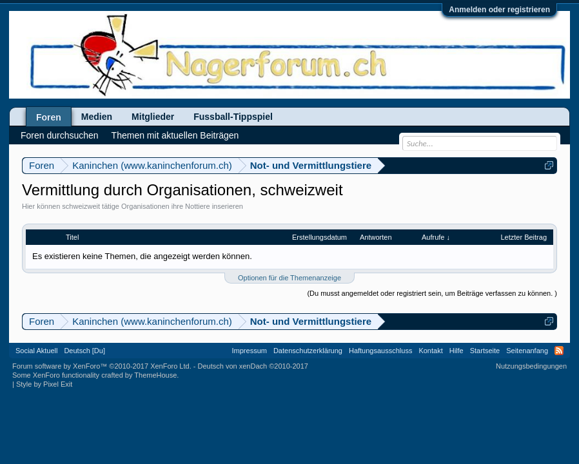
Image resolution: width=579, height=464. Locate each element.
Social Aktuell (36, 350)
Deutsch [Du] (84, 350)
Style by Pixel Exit (44, 384)
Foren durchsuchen (60, 135)
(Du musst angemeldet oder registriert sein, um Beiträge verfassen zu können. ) (432, 293)
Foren (48, 117)
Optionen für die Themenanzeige (289, 278)
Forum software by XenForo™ (101, 366)
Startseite (485, 350)
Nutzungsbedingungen (531, 366)
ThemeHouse (155, 375)
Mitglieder (153, 116)
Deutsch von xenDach (253, 366)
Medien (96, 116)
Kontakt (430, 350)
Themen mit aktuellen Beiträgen (175, 135)
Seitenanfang (527, 350)
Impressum (249, 350)
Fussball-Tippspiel (233, 116)
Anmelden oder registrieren (499, 9)
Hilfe (456, 350)
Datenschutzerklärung (307, 350)
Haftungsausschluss (380, 350)
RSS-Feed (559, 350)
